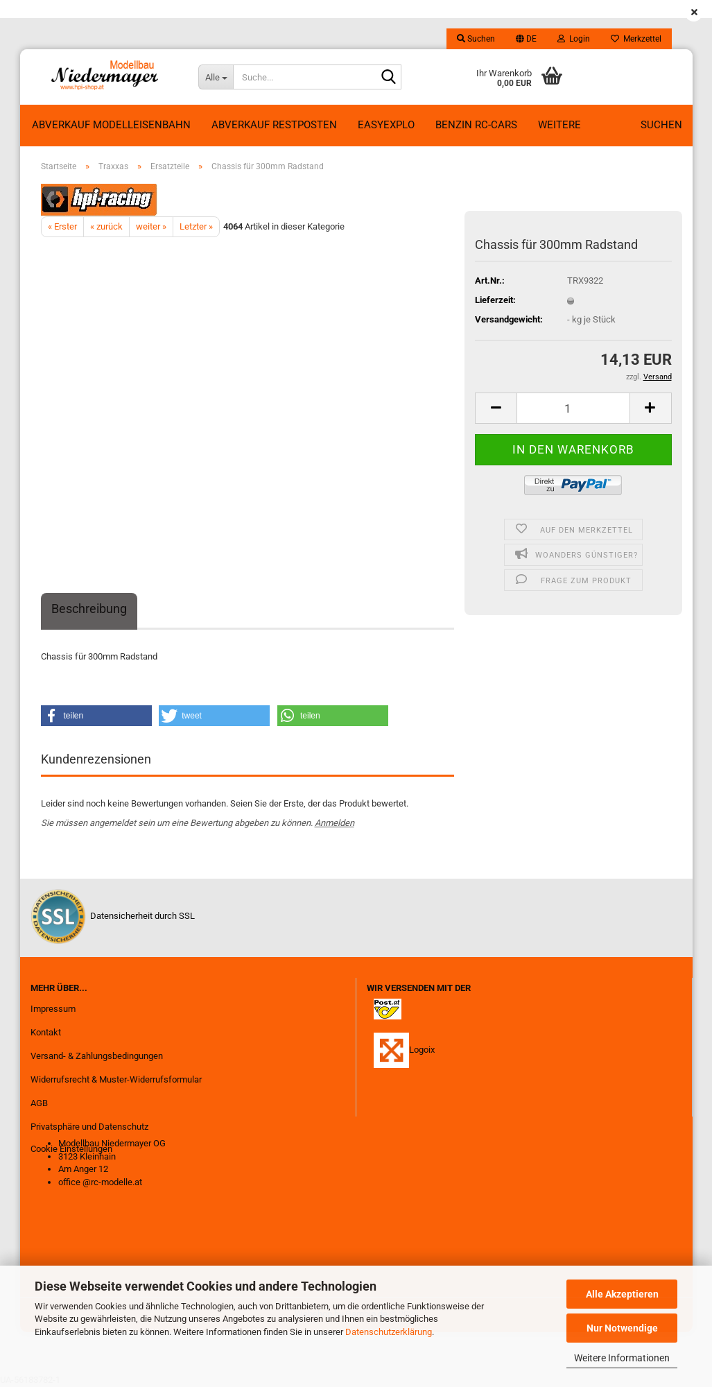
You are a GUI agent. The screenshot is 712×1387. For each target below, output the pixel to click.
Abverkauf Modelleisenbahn (111, 125)
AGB (39, 1103)
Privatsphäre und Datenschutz (89, 1126)
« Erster (62, 226)
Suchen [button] (476, 39)
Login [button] (573, 39)
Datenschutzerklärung (388, 1332)
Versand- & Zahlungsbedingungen (97, 1056)
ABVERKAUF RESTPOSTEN (274, 125)
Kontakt (46, 1032)
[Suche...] (215, 76)
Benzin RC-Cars (476, 125)
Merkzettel (636, 39)
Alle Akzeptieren (622, 1294)
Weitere (559, 125)
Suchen (661, 125)
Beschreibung (89, 608)
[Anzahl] (572, 408)
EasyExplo (386, 125)
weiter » (151, 226)
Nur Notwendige (622, 1328)
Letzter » (196, 226)
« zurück (106, 226)
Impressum (53, 1008)
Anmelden (334, 823)
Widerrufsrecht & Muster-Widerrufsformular (116, 1079)
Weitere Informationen (622, 1357)
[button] (526, 38)
